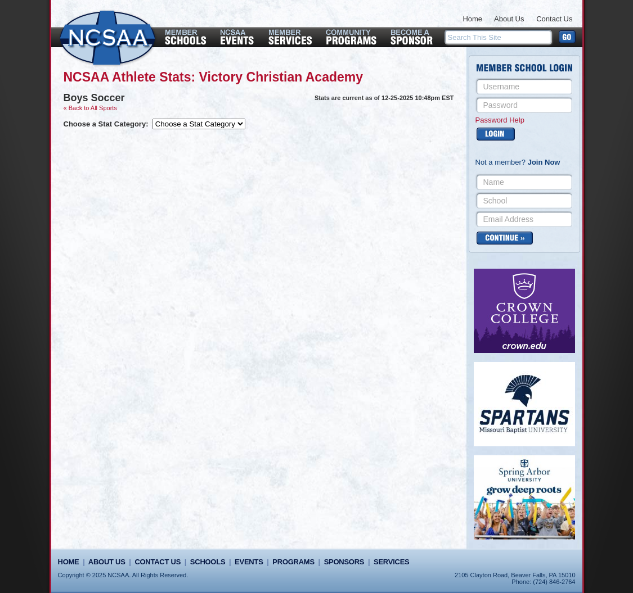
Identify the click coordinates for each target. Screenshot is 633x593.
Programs (293, 562)
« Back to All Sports (90, 108)
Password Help (499, 120)
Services (391, 562)
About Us (509, 19)
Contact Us (554, 19)
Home (472, 19)
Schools (207, 562)
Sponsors (344, 562)
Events (249, 562)
